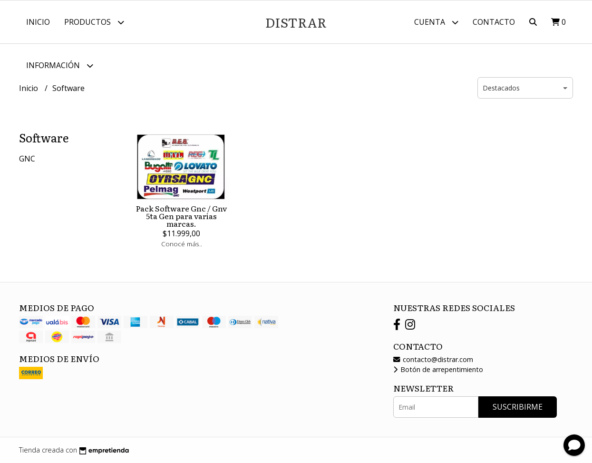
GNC (27, 158)
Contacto (494, 22)
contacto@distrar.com (433, 359)
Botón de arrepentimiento (438, 369)
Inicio (38, 22)
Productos (94, 22)
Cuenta (436, 22)
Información (59, 65)
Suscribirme (518, 407)
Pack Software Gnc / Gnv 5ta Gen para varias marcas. (181, 215)
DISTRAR (296, 21)
